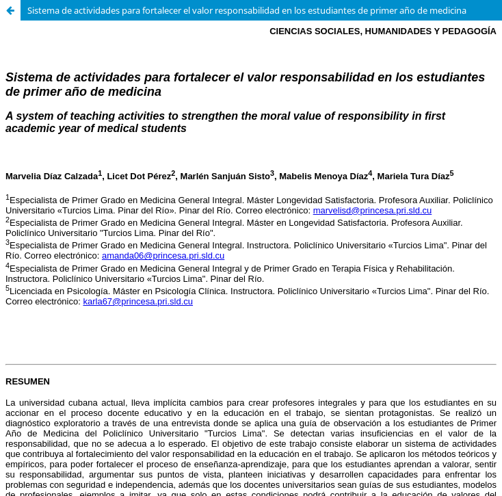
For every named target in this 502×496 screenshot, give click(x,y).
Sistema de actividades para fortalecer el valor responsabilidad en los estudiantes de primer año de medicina (246, 10)
